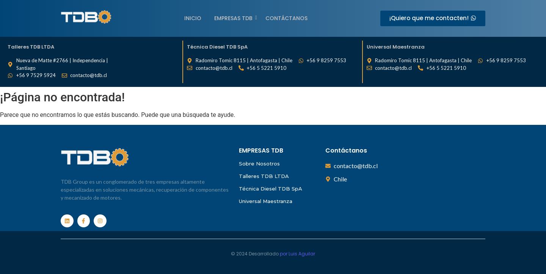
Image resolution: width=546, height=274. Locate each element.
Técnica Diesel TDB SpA (270, 189)
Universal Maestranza (265, 201)
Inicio (192, 18)
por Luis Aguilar (297, 253)
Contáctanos (286, 18)
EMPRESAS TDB (234, 18)
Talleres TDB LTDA (264, 176)
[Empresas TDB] (86, 17)
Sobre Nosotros (259, 164)
